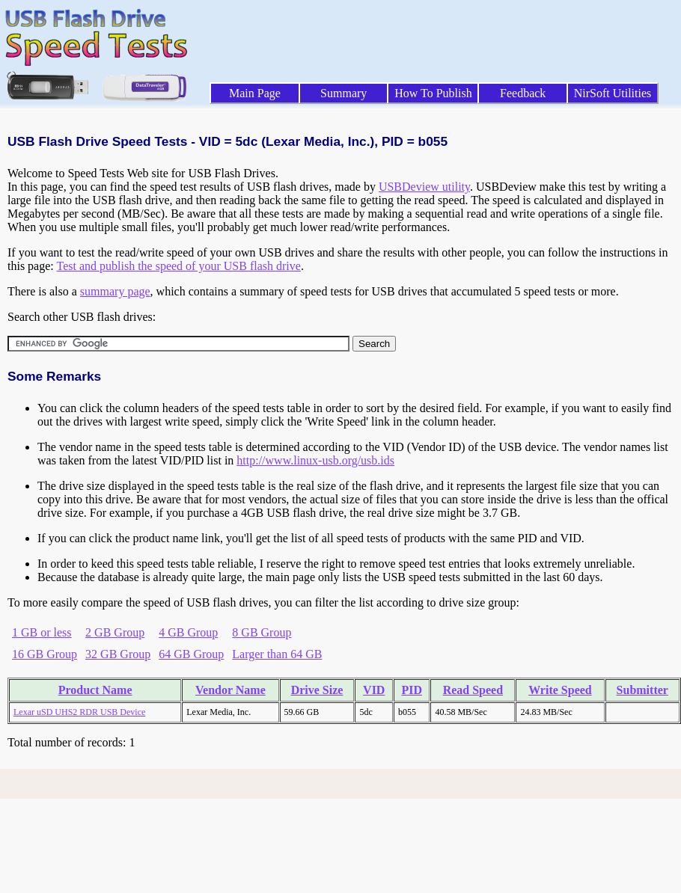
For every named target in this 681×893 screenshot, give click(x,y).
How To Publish (433, 93)
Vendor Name (230, 690)
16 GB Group (44, 654)
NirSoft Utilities (613, 93)
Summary (343, 93)
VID (374, 690)
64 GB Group (191, 654)
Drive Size (317, 690)
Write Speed (560, 690)
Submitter (642, 690)
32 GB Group (117, 654)
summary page (115, 291)
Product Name (95, 690)
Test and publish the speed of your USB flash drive (178, 266)
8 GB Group (261, 632)
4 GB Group (188, 632)
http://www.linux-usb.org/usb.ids (315, 460)
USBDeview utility (424, 186)
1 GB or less (42, 632)
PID (411, 690)
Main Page (255, 93)
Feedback (523, 93)
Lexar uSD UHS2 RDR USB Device (79, 712)
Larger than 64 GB (277, 654)
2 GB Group (114, 632)
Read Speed (473, 690)
